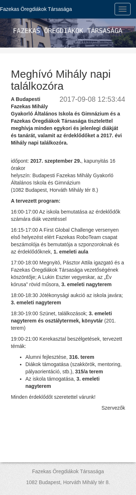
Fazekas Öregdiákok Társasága (36, 9)
